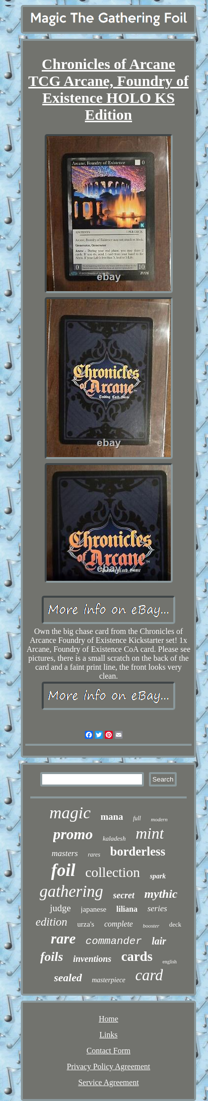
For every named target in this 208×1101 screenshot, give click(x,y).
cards (136, 956)
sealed (68, 977)
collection (112, 872)
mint (150, 833)
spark (158, 876)
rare (63, 938)
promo (73, 834)
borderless (137, 851)
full (137, 818)
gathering (71, 891)
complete (118, 924)
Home (108, 1019)
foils (51, 956)
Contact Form (108, 1050)
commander (113, 941)
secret (124, 895)
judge (60, 908)
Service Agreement (108, 1082)
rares (94, 854)
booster (151, 926)
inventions (92, 959)
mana (112, 816)
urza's (85, 924)
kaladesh (114, 838)
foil (63, 870)
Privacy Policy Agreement (108, 1066)
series (157, 908)
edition (52, 922)
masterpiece (109, 980)
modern (159, 819)
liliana (127, 909)
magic (69, 812)
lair (159, 941)
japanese (94, 909)
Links (108, 1034)
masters (65, 853)
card (149, 975)
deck (175, 924)
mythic (161, 893)
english (169, 961)
